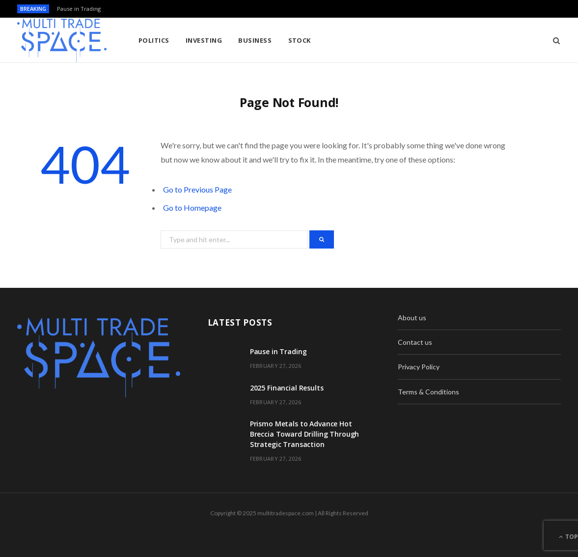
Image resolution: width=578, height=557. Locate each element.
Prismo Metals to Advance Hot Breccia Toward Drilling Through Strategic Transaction (304, 434)
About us (412, 317)
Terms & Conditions (428, 392)
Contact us (415, 342)
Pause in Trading (79, 8)
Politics (153, 40)
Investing (204, 40)
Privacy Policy (419, 366)
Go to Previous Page (197, 189)
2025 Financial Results (287, 387)
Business (255, 40)
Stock (299, 40)
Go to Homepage (192, 207)
